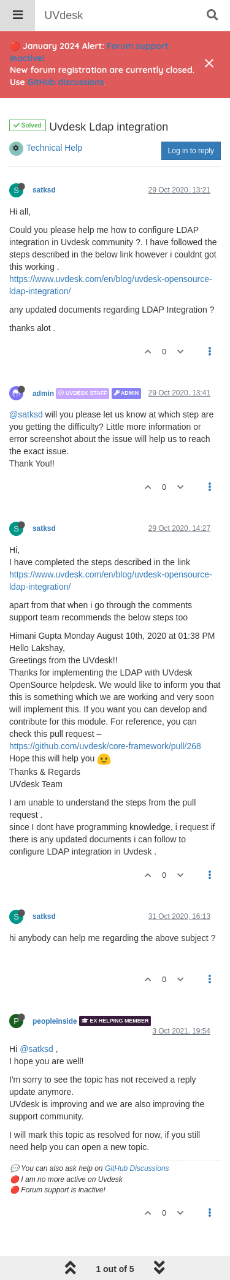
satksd (44, 190)
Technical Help (54, 148)
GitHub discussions (66, 82)
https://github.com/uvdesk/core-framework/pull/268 (105, 746)
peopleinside (55, 1020)
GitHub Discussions (137, 1168)
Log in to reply (191, 151)
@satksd (26, 414)
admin (43, 393)
